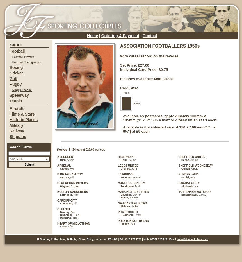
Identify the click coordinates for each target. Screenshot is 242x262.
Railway (17, 131)
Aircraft (17, 108)
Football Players (23, 56)
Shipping (18, 136)
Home (92, 35)
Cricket (16, 73)
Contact (150, 35)
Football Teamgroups (26, 62)
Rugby (16, 84)
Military (16, 125)
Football (17, 51)
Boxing (16, 67)
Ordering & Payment (120, 35)
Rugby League (22, 90)
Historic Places (24, 120)
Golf (13, 78)
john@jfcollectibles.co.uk (192, 239)
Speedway (19, 95)
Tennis (16, 101)
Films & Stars (22, 114)
